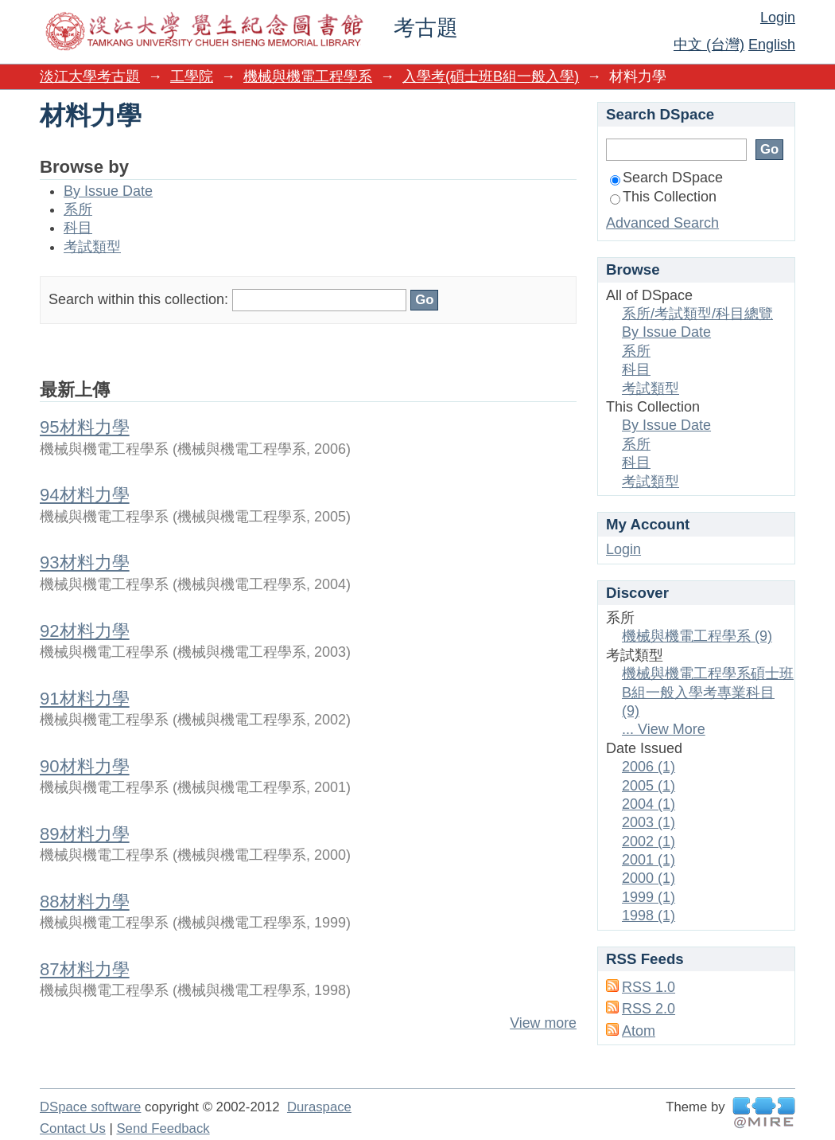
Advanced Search (662, 223)
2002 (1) (648, 841)
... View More (663, 729)
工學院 (191, 76)
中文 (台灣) (709, 45)
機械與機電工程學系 (307, 76)
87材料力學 (85, 969)
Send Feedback (162, 1128)
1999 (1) (648, 897)
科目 (78, 228)
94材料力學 (85, 495)
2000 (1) (648, 878)
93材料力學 (85, 562)
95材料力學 (85, 427)
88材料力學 (85, 902)
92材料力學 (85, 631)
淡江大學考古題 (90, 76)
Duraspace (319, 1107)
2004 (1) (648, 804)
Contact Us (73, 1128)
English (771, 45)
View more (543, 1023)
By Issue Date (108, 191)
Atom (638, 1031)
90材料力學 (85, 766)
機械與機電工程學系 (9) (697, 636)
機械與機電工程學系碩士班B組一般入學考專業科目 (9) (708, 692)
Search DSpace (666, 177)
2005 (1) (648, 786)
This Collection (663, 197)
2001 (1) (648, 860)
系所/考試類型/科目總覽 (697, 314)
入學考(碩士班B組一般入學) (490, 76)
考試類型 (92, 247)
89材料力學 (85, 834)
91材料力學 (85, 699)
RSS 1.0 (648, 987)
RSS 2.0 (648, 1009)
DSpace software (90, 1107)
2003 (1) (648, 822)
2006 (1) (648, 767)
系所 (78, 209)
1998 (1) (648, 915)
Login (777, 17)
